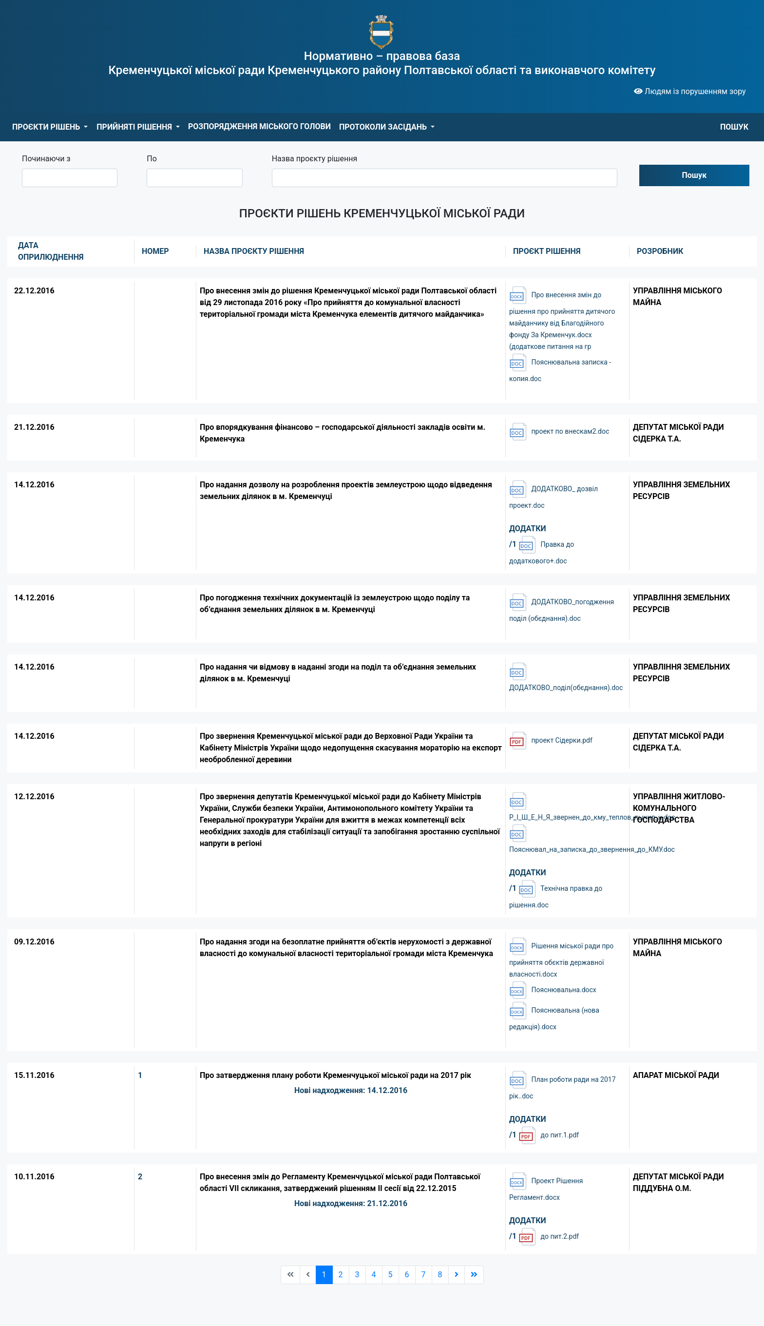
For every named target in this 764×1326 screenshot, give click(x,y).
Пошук (694, 175)
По (152, 158)
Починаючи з (46, 158)
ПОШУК (734, 127)
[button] (50, 127)
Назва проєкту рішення (315, 158)
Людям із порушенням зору (690, 91)
